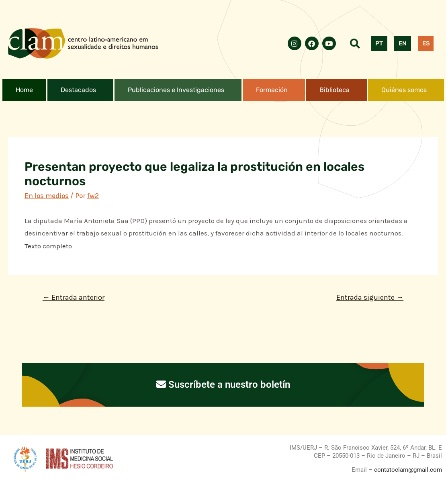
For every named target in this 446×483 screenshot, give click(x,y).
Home (24, 90)
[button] (80, 90)
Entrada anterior (73, 297)
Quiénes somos (404, 90)
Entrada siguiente (369, 297)
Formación (272, 90)
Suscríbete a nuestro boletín (223, 384)
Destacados (78, 90)
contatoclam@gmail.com (407, 469)
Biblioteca (334, 90)
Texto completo (48, 246)
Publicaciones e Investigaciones (176, 90)
